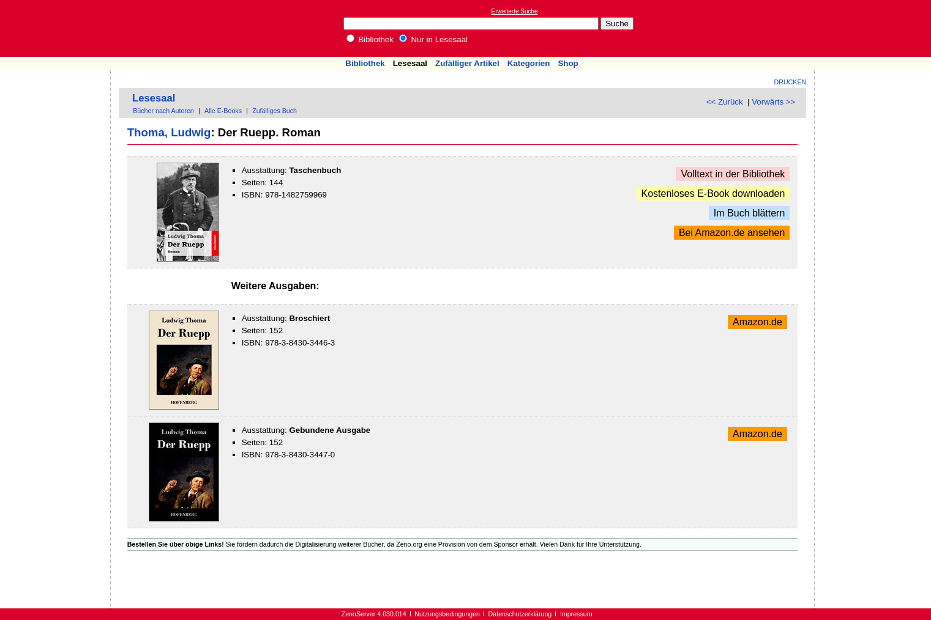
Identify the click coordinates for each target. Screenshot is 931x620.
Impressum (576, 614)
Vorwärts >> (773, 101)
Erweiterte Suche (515, 11)
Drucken (790, 82)
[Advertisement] (875, 28)
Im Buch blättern (749, 213)
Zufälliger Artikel (467, 63)
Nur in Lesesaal (433, 39)
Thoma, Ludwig (169, 132)
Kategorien (528, 63)
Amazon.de (757, 322)
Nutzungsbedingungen (447, 614)
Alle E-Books (223, 110)
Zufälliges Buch (274, 110)
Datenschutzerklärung (520, 614)
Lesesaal (410, 63)
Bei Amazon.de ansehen (732, 232)
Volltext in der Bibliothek (733, 174)
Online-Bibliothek (58, 28)
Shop (568, 63)
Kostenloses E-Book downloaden (713, 193)
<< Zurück (724, 101)
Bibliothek (370, 39)
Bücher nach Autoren (163, 110)
